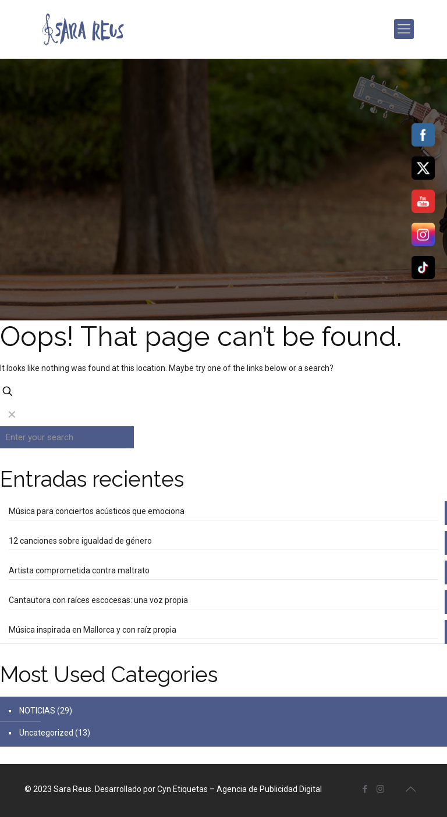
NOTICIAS (37, 710)
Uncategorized (46, 732)
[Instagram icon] (380, 789)
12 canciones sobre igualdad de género (80, 540)
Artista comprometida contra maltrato (79, 570)
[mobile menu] (404, 29)
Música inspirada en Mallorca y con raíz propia (92, 629)
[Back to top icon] (410, 789)
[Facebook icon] (365, 789)
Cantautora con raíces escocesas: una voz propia (98, 600)
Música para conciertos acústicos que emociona (97, 511)
